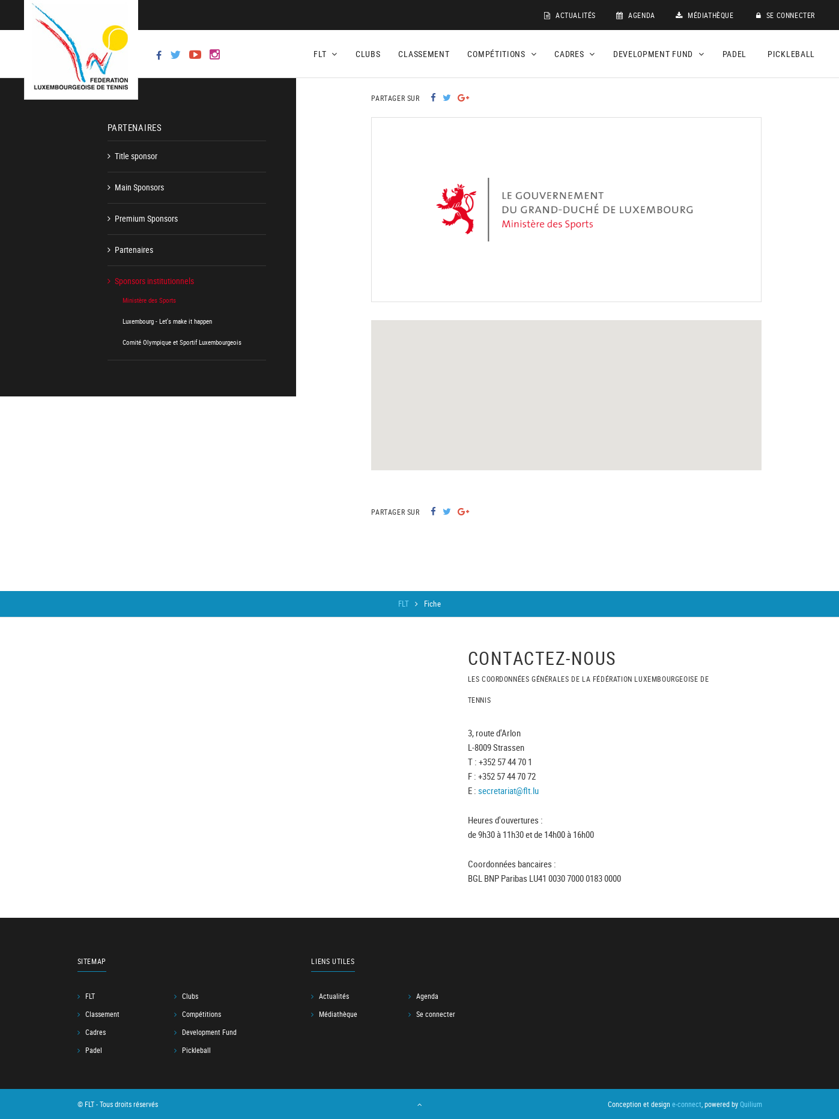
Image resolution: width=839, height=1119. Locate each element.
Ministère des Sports (149, 300)
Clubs (368, 53)
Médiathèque (705, 15)
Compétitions (201, 1014)
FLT (404, 603)
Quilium (751, 1104)
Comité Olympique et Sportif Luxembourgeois (182, 342)
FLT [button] (325, 53)
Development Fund (209, 1032)
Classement (423, 53)
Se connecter (785, 15)
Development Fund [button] (658, 53)
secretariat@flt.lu (508, 790)
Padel (734, 53)
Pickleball (791, 53)
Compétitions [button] (501, 53)
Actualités (570, 15)
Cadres (95, 1032)
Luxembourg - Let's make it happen (167, 321)
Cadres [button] (574, 53)
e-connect (686, 1104)
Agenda (635, 15)
